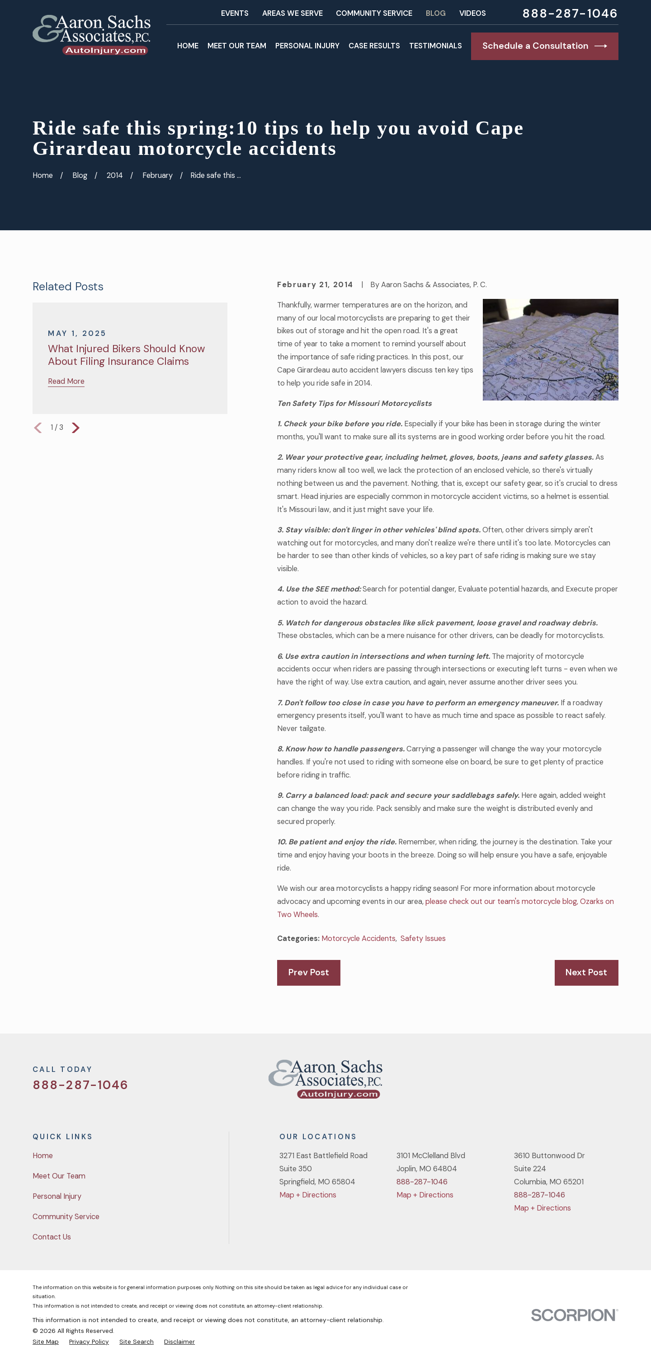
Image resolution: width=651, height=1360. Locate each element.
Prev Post (308, 972)
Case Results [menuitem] (374, 46)
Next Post (586, 972)
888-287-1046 (570, 13)
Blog (436, 13)
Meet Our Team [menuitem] (237, 46)
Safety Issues (423, 938)
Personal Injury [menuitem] (307, 46)
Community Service (374, 13)
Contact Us (52, 1237)
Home (43, 1155)
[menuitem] (46, 1341)
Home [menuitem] (187, 46)
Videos (472, 13)
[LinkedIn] (613, 1082)
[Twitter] (542, 1082)
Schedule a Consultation (544, 46)
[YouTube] (590, 1082)
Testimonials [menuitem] (435, 46)
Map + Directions (307, 1195)
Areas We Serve (292, 13)
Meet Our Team (59, 1176)
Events (235, 13)
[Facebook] (566, 1082)
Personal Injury (57, 1196)
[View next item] (76, 428)
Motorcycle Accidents (358, 938)
